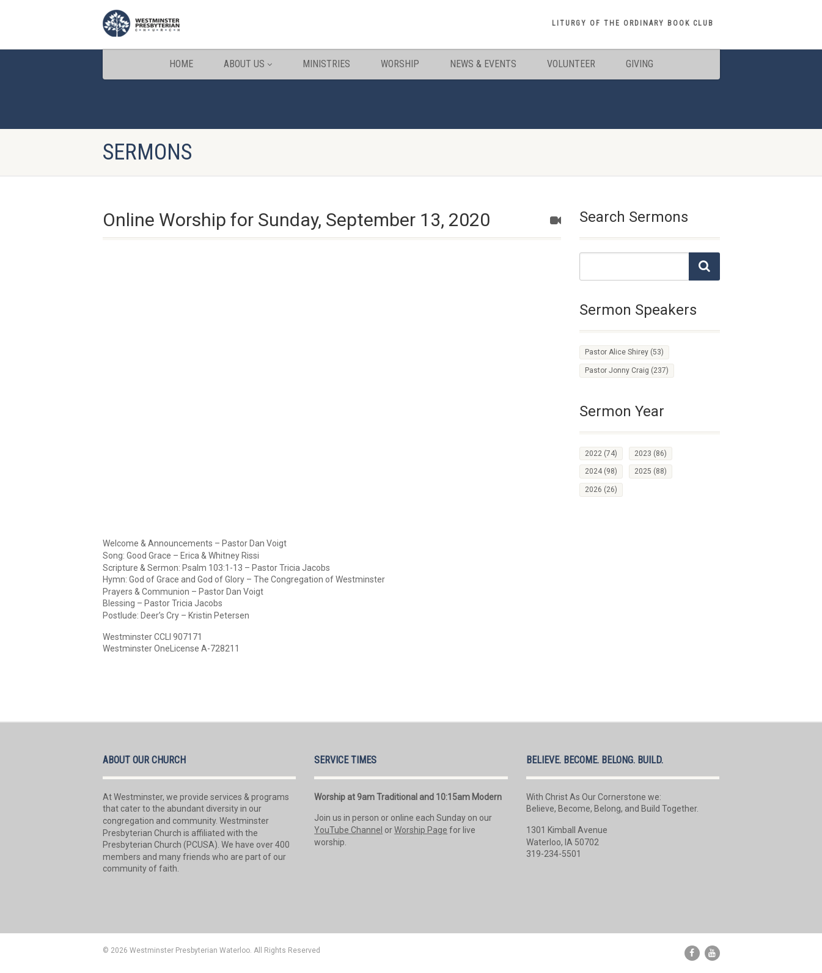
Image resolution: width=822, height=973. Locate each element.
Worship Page (420, 830)
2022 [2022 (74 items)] (601, 453)
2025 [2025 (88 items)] (650, 471)
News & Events (483, 64)
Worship (400, 64)
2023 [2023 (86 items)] (650, 453)
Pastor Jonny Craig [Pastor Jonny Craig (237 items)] (627, 370)
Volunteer (571, 64)
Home (181, 64)
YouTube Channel (348, 830)
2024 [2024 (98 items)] (601, 471)
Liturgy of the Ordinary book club (633, 23)
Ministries (326, 64)
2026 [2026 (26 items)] (601, 489)
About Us (248, 64)
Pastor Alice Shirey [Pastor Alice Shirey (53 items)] (624, 352)
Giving (639, 64)
